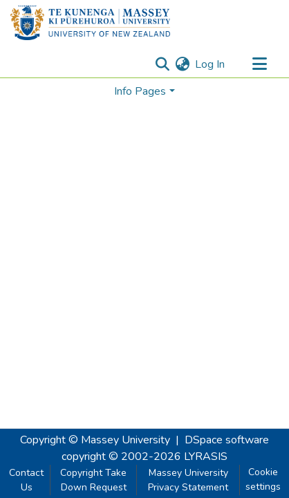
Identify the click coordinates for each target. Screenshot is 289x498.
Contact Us (26, 480)
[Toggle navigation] (259, 64)
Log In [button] (210, 64)
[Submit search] (162, 64)
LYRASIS (205, 456)
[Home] (90, 23)
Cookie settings (263, 479)
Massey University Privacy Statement (188, 480)
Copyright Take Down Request (93, 480)
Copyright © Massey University (95, 440)
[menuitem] (182, 64)
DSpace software (227, 440)
